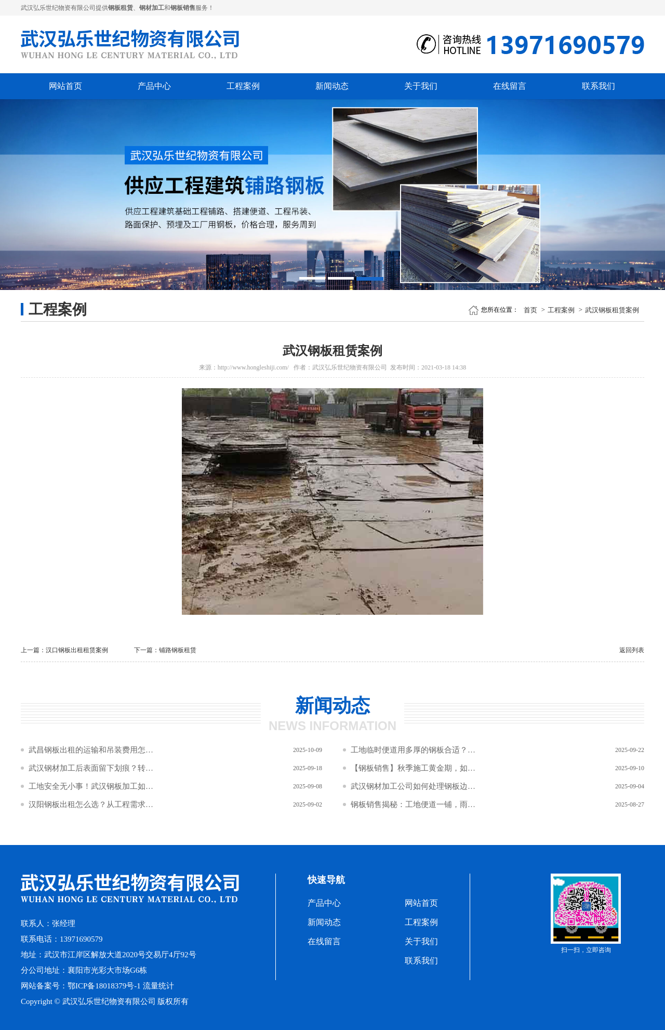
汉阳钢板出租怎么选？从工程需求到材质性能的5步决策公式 (91, 804)
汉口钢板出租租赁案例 (77, 650)
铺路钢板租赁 (177, 650)
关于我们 (420, 86)
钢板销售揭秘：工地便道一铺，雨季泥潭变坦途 (413, 804)
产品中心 (154, 86)
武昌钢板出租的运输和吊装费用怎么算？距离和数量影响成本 (91, 750)
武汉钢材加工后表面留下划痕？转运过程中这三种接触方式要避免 (91, 768)
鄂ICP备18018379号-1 (104, 986)
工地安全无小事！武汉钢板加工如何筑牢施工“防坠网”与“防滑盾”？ (91, 786)
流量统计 (158, 986)
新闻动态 (332, 86)
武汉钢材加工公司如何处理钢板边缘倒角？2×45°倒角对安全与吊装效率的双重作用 (413, 786)
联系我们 (598, 86)
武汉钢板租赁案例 (612, 310)
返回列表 (631, 650)
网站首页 (65, 86)
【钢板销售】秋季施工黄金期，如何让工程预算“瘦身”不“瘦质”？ (413, 768)
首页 (530, 310)
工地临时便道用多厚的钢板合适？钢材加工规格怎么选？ (413, 750)
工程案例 (243, 86)
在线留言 (509, 86)
